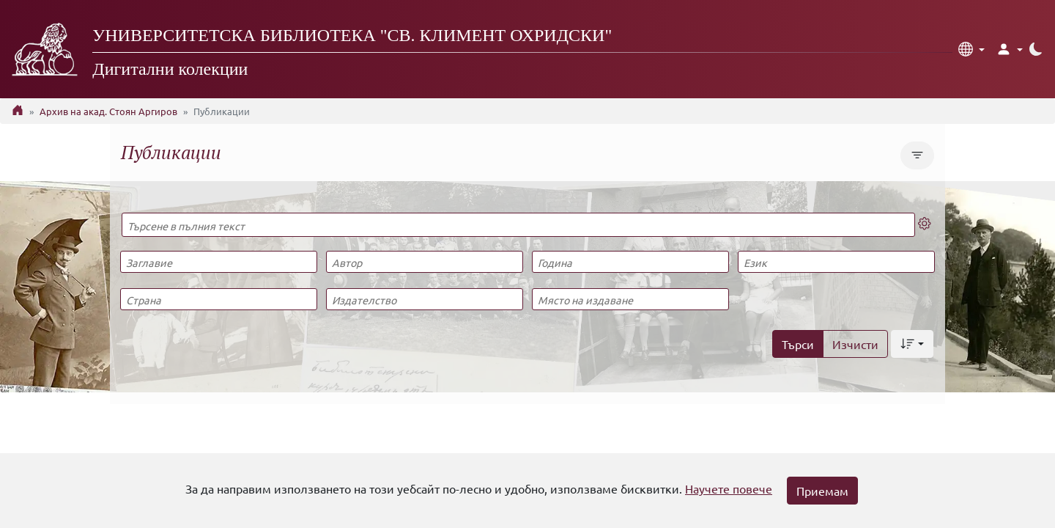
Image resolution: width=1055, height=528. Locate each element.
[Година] (630, 262)
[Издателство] (424, 299)
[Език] (836, 262)
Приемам (822, 490)
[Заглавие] (218, 262)
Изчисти (855, 344)
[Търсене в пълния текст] (518, 225)
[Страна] (218, 299)
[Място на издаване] (630, 299)
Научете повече (728, 488)
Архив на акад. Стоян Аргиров (108, 111)
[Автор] (424, 262)
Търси (798, 344)
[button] (971, 49)
